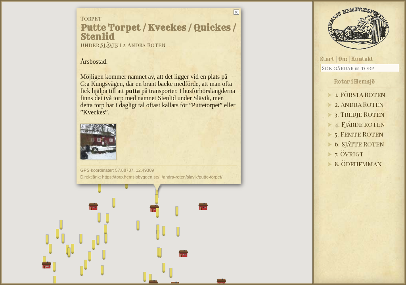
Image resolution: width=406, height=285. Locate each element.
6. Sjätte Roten (359, 144)
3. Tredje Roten (360, 114)
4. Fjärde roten (360, 124)
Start (327, 59)
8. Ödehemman (358, 164)
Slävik (109, 45)
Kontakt (362, 59)
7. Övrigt (349, 154)
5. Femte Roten (359, 134)
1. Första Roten (360, 94)
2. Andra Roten (359, 104)
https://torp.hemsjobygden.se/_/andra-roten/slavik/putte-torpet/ (162, 177)
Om (342, 59)
